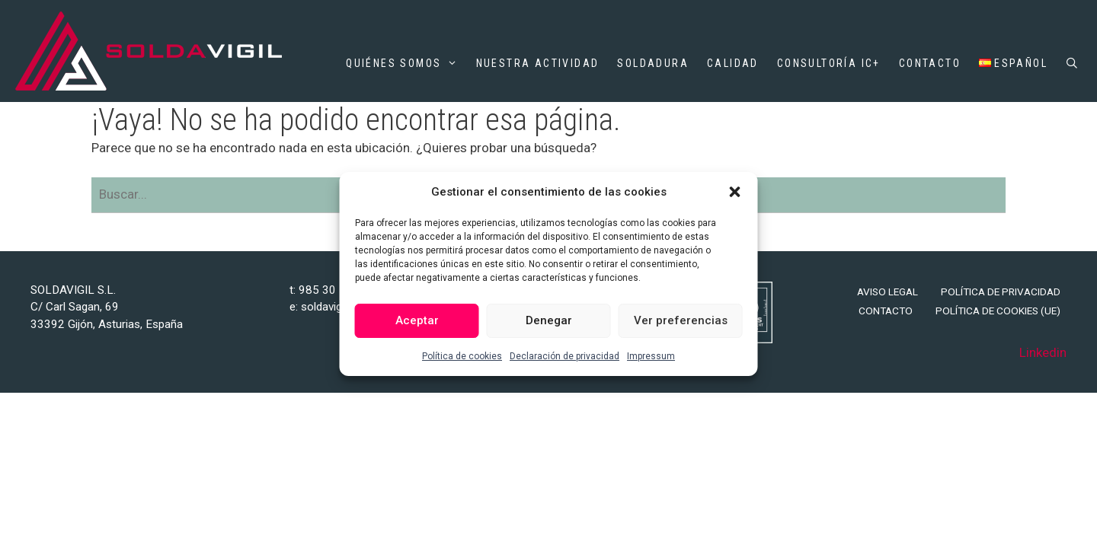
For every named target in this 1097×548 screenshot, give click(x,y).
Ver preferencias (681, 320)
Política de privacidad (1000, 291)
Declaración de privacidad (564, 356)
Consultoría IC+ (829, 63)
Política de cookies (462, 356)
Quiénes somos (401, 63)
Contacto (930, 63)
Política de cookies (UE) (997, 310)
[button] (735, 191)
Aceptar (417, 320)
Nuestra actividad (538, 63)
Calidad (733, 63)
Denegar (549, 320)
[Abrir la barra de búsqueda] (1072, 63)
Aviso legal (887, 291)
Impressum (651, 356)
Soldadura (653, 63)
